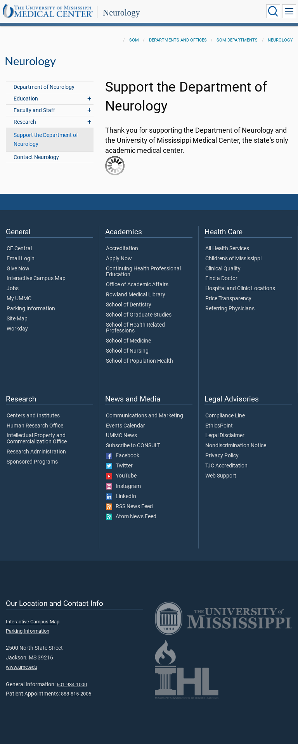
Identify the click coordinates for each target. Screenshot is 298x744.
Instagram (123, 486)
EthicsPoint (219, 426)
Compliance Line (225, 416)
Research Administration (36, 452)
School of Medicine (128, 341)
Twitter (119, 466)
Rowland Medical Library (135, 295)
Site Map (17, 319)
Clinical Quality (223, 269)
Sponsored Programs (32, 462)
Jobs (13, 288)
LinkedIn (121, 496)
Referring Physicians (230, 309)
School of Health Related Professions (135, 328)
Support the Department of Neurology (46, 139)
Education (26, 98)
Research (25, 122)
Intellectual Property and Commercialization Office (37, 439)
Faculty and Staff (34, 110)
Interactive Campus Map (36, 278)
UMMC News (121, 436)
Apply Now (119, 259)
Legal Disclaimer (224, 436)
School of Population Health (139, 361)
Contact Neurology (36, 157)
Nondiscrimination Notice (235, 446)
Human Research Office (35, 426)
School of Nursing (127, 351)
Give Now (18, 269)
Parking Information (31, 309)
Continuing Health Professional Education (143, 272)
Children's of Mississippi (233, 259)
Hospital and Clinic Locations (240, 288)
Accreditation (122, 249)
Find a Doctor (221, 278)
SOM (134, 40)
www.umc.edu (21, 667)
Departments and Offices (178, 40)
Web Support (220, 476)
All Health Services (227, 249)
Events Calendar (125, 426)
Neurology (121, 12)
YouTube (121, 476)
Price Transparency (228, 299)
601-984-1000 (72, 684)
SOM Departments (237, 40)
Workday (17, 329)
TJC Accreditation (226, 466)
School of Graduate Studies (139, 315)
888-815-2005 (76, 694)
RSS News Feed (129, 506)
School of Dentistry (128, 305)
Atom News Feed (131, 517)
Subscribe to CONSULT (133, 446)
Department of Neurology (44, 87)
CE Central (19, 249)
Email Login (21, 259)
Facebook (122, 456)
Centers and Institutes (33, 416)
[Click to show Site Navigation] (289, 11)
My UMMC (19, 299)
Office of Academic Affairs (137, 285)
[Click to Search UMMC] (273, 11)
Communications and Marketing (144, 416)
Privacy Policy (222, 456)
